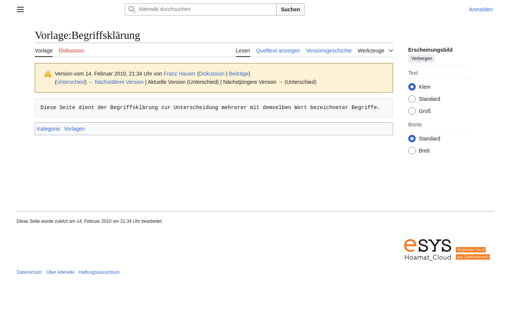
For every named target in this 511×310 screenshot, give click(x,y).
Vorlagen (74, 129)
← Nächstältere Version (116, 82)
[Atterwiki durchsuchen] (201, 9)
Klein (424, 87)
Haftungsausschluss (99, 272)
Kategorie (48, 129)
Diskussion (212, 74)
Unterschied (71, 82)
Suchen (290, 9)
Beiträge (238, 74)
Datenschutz (29, 272)
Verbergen (421, 58)
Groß (425, 111)
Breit (424, 151)
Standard (429, 99)
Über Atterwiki (60, 272)
